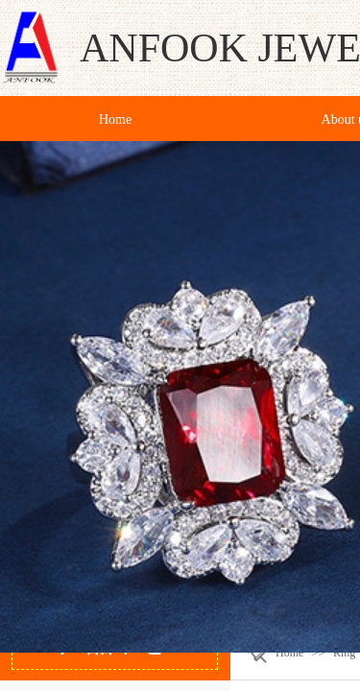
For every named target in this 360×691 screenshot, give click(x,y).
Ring (344, 652)
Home (289, 652)
